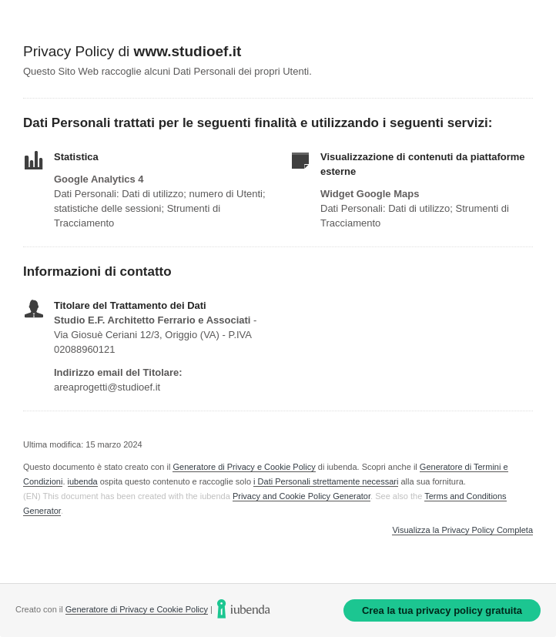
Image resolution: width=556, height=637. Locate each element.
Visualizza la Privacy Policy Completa (462, 530)
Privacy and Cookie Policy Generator (301, 496)
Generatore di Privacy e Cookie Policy (243, 466)
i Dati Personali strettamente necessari (325, 481)
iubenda (83, 481)
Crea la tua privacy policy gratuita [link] (442, 610)
